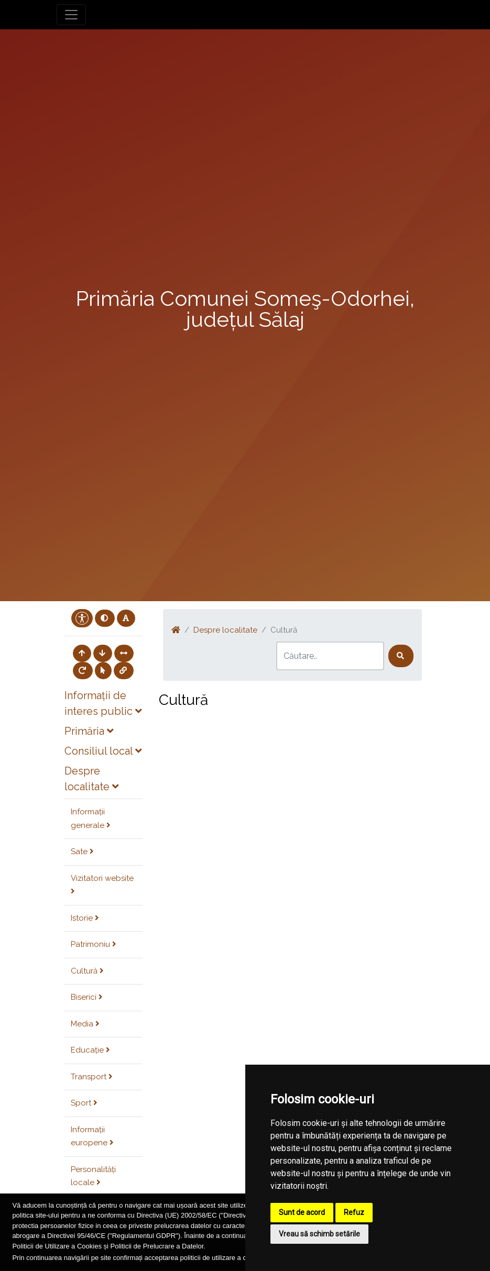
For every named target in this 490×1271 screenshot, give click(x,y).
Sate (82, 851)
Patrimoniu (93, 944)
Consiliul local (102, 751)
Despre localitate (225, 630)
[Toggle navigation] (71, 14)
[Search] (330, 656)
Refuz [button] (354, 1212)
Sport (84, 1103)
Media (85, 1024)
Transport (92, 1076)
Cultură (87, 971)
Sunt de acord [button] (302, 1212)
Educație (90, 1050)
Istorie (85, 918)
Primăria (88, 731)
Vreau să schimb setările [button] (319, 1234)
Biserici (87, 997)
